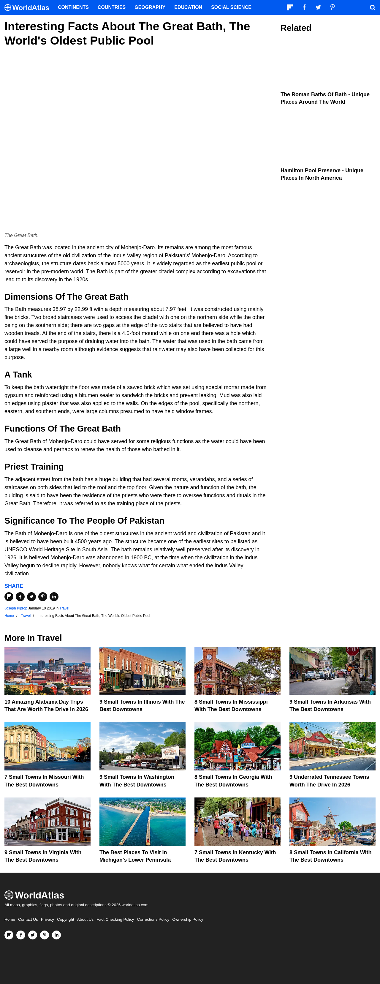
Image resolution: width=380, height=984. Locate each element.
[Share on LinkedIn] (54, 596)
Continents (73, 7)
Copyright (65, 919)
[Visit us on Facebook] (20, 935)
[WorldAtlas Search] (373, 7)
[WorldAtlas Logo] (28, 7)
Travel (64, 608)
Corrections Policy (153, 919)
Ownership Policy (187, 919)
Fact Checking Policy (115, 919)
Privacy (47, 919)
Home (9, 919)
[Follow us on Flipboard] (8, 935)
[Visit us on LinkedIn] (56, 935)
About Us (85, 919)
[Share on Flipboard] (8, 596)
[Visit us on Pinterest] (44, 935)
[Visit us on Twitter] (32, 935)
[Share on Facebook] (20, 596)
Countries (112, 7)
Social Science (231, 7)
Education (188, 7)
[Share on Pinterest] (42, 596)
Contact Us (28, 919)
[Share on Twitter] (31, 596)
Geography (149, 7)
